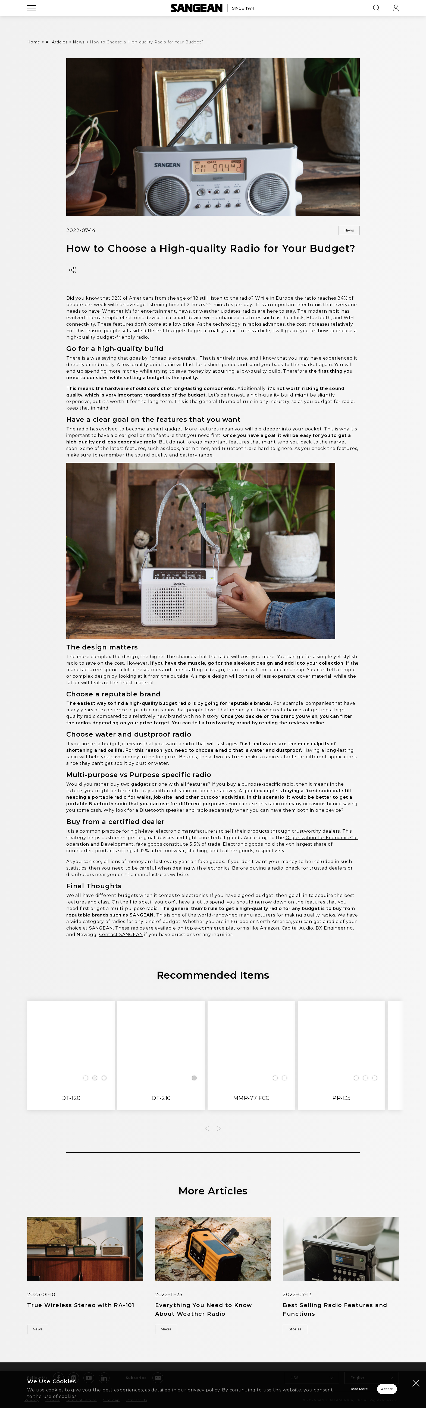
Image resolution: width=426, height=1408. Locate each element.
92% (116, 299)
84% (342, 299)
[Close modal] (416, 1383)
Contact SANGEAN (121, 935)
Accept (368, 1389)
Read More (290, 1389)
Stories (299, 1331)
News (345, 231)
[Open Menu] (31, 20)
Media (171, 1331)
